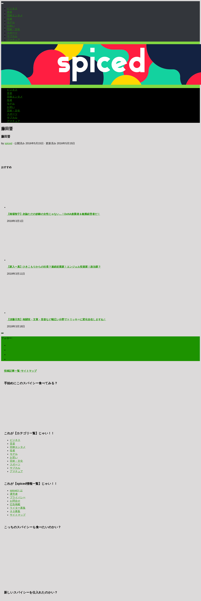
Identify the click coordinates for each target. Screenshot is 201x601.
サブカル (12, 36)
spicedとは (16, 490)
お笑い (11, 25)
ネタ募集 (15, 511)
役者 (9, 19)
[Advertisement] (100, 406)
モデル (11, 22)
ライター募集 (17, 507)
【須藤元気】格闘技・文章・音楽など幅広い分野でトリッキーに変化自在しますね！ (56, 319)
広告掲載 (15, 504)
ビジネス (12, 8)
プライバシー (17, 497)
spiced (8, 143)
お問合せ (15, 500)
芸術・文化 (13, 29)
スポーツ (12, 32)
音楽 (9, 12)
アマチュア (13, 39)
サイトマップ (17, 514)
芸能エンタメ (15, 15)
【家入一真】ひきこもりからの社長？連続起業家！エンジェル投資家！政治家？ (54, 266)
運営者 (14, 494)
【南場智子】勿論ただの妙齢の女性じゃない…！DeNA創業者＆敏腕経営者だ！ (53, 214)
